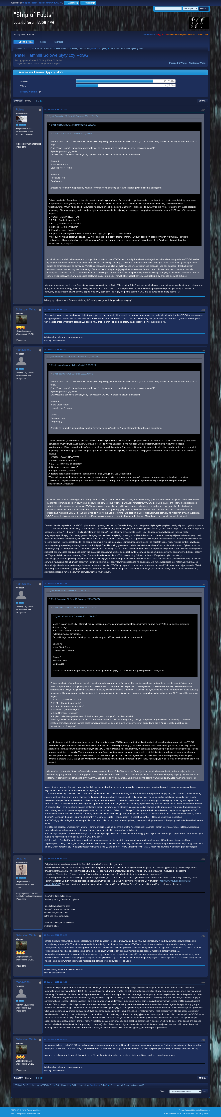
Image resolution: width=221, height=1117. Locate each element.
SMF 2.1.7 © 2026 (18, 1110)
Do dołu (18, 101)
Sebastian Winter (26, 309)
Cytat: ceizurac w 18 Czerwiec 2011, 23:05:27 (73, 134)
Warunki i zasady (193, 1110)
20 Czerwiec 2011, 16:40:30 (55, 858)
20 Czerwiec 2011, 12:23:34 (55, 309)
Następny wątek (197, 63)
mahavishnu (23, 349)
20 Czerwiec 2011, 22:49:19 (55, 1039)
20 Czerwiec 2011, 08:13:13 (55, 109)
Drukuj (203, 101)
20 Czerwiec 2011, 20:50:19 (55, 935)
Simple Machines (33, 1110)
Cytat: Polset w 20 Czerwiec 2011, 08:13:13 (68, 590)
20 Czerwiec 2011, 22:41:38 (55, 982)
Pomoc (182, 1110)
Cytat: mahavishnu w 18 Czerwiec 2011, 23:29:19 (73, 125)
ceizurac (21, 858)
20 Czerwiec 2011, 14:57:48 (55, 584)
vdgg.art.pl (161, 34)
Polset (20, 109)
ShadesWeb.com (33, 1114)
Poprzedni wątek (178, 63)
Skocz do (164, 1091)
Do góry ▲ (205, 1110)
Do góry (18, 1078)
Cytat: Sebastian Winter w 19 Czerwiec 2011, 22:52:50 (73, 116)
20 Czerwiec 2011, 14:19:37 (55, 350)
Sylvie (103, 48)
